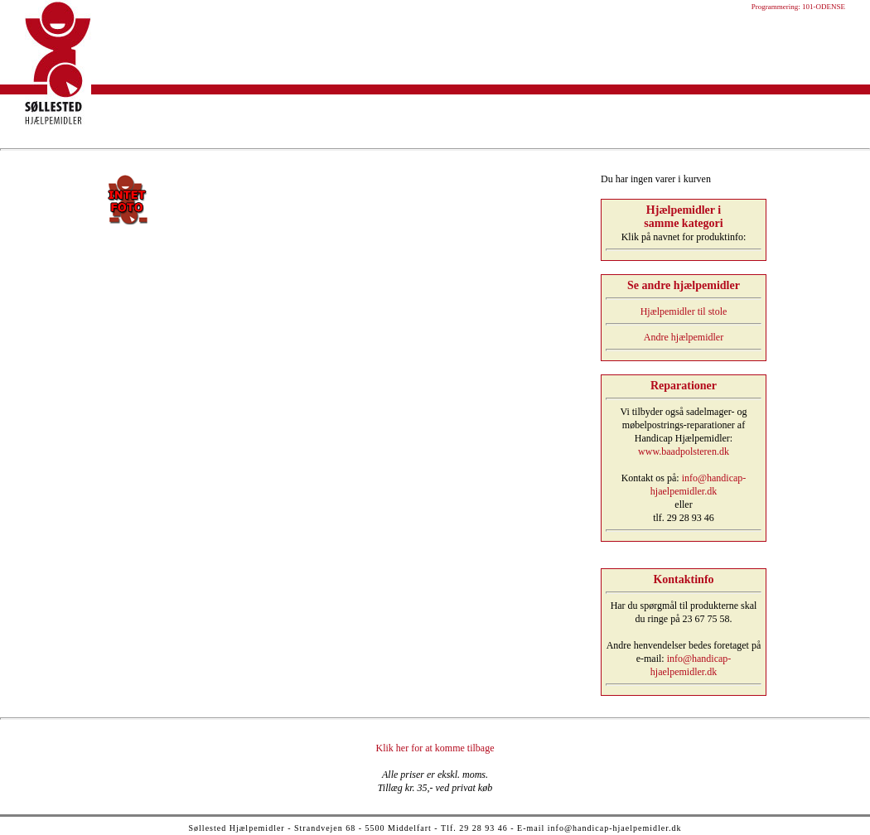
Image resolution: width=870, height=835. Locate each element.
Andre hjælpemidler (683, 337)
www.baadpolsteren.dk (683, 451)
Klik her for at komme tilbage (435, 748)
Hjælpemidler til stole (683, 311)
